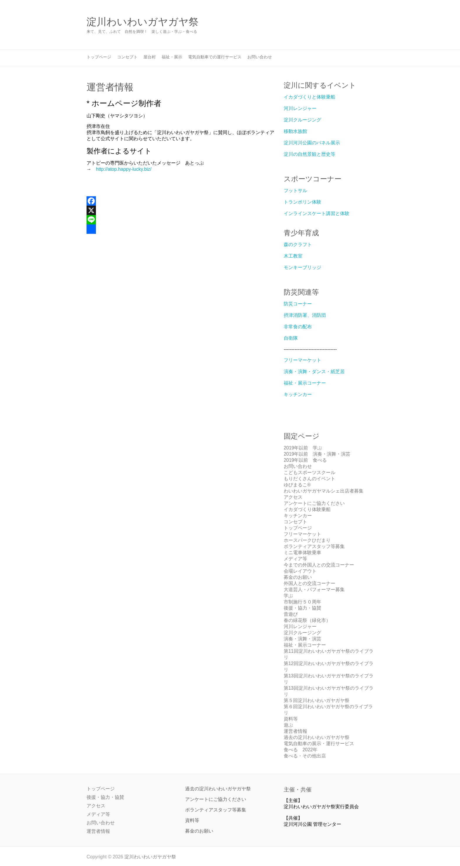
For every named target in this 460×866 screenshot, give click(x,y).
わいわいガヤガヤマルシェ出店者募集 (323, 490)
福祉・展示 (172, 57)
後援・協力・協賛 (302, 607)
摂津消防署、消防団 (305, 315)
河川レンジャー (300, 108)
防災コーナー (298, 303)
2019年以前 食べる (305, 460)
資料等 (291, 718)
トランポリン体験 (302, 201)
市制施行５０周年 (302, 601)
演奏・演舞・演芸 (302, 638)
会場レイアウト (300, 571)
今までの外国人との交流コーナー (319, 564)
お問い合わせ (259, 57)
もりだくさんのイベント (309, 478)
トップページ (99, 57)
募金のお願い (298, 577)
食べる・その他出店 (305, 755)
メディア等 (295, 558)
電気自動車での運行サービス (214, 57)
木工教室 (293, 255)
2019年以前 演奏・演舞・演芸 (317, 453)
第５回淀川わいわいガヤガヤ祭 (316, 700)
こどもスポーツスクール (309, 472)
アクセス (293, 497)
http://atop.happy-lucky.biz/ (123, 169)
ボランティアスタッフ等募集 (314, 546)
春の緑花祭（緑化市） (307, 620)
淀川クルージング (302, 119)
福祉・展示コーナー (305, 382)
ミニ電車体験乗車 (302, 552)
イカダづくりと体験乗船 (309, 96)
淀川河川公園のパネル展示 (312, 142)
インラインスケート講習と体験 (316, 213)
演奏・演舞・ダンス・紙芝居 (314, 371)
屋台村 (149, 57)
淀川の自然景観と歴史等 (309, 154)
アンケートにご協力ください (314, 503)
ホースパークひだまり (307, 540)
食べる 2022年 (301, 749)
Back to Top (452, 858)
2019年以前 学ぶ (303, 447)
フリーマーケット (302, 360)
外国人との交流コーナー (309, 583)
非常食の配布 (298, 326)
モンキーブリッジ (302, 267)
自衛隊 (291, 338)
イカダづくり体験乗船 (307, 509)
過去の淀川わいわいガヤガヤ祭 (316, 737)
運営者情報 (295, 731)
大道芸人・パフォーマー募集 (314, 589)
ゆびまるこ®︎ (297, 484)
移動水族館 (295, 131)
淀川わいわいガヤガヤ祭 (143, 21)
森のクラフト (298, 244)
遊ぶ (288, 725)
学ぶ (288, 595)
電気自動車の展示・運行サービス (319, 743)
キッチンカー (298, 394)
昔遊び (291, 614)
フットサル (295, 190)
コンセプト (127, 57)
